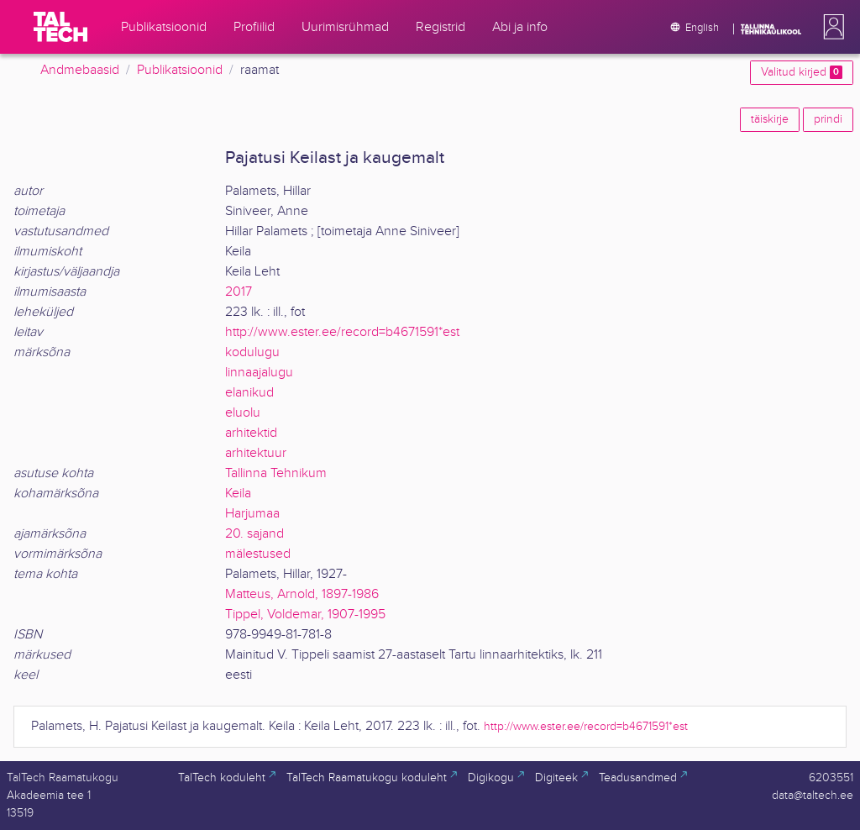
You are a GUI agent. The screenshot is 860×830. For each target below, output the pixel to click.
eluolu (242, 413)
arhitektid (251, 433)
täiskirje (770, 119)
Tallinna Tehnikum (276, 473)
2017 (238, 292)
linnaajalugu (259, 373)
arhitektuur (255, 453)
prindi (828, 119)
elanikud (249, 393)
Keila (238, 494)
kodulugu (252, 352)
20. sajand (254, 534)
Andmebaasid (79, 70)
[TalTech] (60, 27)
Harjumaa (252, 514)
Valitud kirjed (801, 72)
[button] (830, 27)
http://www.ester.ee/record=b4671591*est (342, 332)
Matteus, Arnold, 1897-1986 (302, 594)
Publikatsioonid (180, 70)
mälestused (258, 554)
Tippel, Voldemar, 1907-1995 (305, 614)
